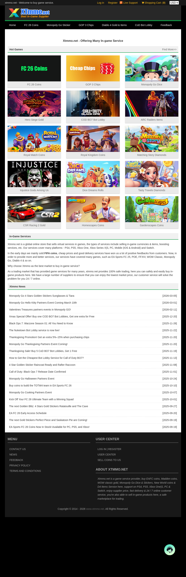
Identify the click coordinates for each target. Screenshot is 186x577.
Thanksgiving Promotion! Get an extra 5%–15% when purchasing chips (49, 397)
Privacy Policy (19, 525)
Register (113, 2)
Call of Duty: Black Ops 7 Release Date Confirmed (37, 431)
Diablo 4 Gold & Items (114, 25)
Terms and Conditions (25, 530)
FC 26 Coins (31, 25)
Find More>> (169, 109)
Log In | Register (109, 509)
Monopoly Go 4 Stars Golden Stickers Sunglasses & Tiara (41, 355)
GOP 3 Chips (86, 25)
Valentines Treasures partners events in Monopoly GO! (40, 369)
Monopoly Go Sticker (58, 25)
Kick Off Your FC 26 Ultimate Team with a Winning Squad (41, 459)
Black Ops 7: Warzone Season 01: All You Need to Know (41, 383)
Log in (100, 2)
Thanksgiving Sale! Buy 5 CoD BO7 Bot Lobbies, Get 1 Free (43, 411)
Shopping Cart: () (153, 2)
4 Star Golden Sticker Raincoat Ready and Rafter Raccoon (42, 424)
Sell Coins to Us (109, 520)
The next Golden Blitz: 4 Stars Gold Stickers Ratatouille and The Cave (48, 466)
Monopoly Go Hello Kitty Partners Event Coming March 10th (43, 362)
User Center (107, 514)
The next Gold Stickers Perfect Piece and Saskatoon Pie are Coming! (48, 480)
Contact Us (15, 33)
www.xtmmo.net (95, 568)
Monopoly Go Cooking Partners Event (30, 452)
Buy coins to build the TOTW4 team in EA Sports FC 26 (40, 445)
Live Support (130, 2)
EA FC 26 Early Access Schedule (27, 473)
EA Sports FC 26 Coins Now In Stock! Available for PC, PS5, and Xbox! (49, 487)
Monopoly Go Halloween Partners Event (31, 438)
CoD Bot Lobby (143, 25)
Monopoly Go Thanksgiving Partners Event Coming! (38, 404)
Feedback (166, 25)
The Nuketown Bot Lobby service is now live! (34, 390)
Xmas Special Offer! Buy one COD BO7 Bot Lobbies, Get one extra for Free (51, 376)
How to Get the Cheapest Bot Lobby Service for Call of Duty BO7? (46, 418)
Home (12, 25)
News (13, 514)
